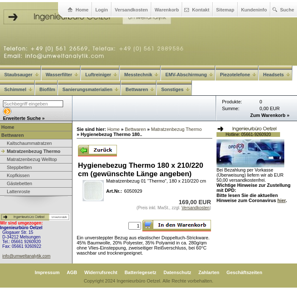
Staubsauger (21, 74)
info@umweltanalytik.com (27, 256)
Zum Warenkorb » (270, 115)
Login (101, 9)
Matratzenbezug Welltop (32, 159)
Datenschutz (177, 272)
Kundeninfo (254, 9)
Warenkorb (167, 9)
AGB (72, 272)
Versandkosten (131, 9)
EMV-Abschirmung (189, 74)
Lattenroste (18, 191)
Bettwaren (12, 135)
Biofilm (47, 89)
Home (82, 9)
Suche (287, 9)
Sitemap (225, 9)
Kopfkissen (18, 175)
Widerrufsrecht (100, 272)
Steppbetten (19, 167)
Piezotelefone (238, 74)
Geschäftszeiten (244, 272)
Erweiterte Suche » (23, 118)
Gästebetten (19, 183)
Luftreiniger (101, 74)
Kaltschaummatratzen (29, 143)
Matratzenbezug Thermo (34, 151)
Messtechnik (141, 74)
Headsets (276, 74)
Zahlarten (208, 272)
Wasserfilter (62, 74)
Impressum (47, 272)
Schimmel (18, 89)
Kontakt (200, 9)
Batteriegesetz (140, 272)
